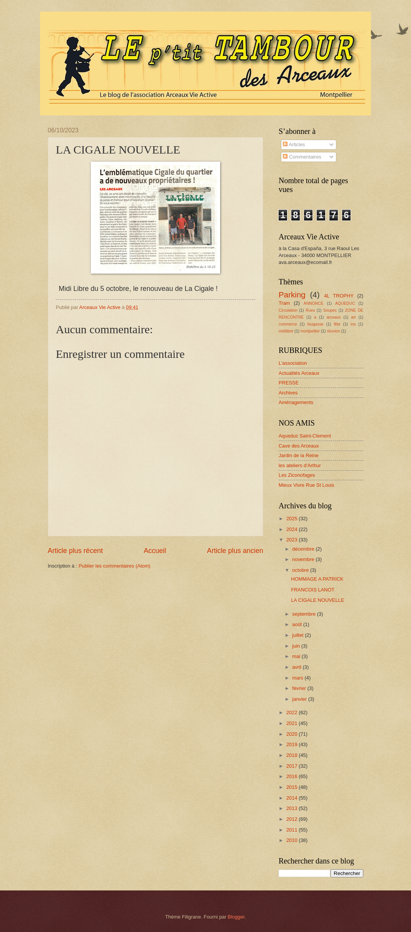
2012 (292, 819)
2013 (292, 808)
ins (353, 324)
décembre (304, 549)
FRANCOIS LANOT (312, 590)
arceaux (334, 317)
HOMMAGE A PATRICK (317, 579)
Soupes (330, 310)
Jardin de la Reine (299, 455)
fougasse (315, 324)
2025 (292, 518)
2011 (292, 830)
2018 (292, 755)
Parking (292, 294)
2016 (292, 776)
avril (297, 667)
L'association (293, 363)
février (299, 688)
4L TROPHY (339, 296)
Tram (284, 303)
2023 (292, 540)
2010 (292, 840)
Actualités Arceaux (299, 373)
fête (337, 324)
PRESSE (289, 383)
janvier (300, 699)
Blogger (236, 917)
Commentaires (302, 157)
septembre (304, 614)
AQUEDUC (345, 303)
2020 (292, 734)
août (297, 624)
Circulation (288, 310)
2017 (292, 766)
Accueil (155, 551)
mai (296, 656)
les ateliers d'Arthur (300, 465)
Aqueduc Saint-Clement (305, 436)
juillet (298, 635)
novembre (304, 559)
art (353, 317)
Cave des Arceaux (299, 446)
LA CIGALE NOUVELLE (317, 600)
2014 (292, 798)
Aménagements (296, 402)
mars (298, 678)
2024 (292, 529)
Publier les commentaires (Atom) (114, 566)
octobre (301, 570)
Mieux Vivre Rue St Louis (306, 485)
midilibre (286, 331)
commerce (288, 324)
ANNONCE (314, 303)
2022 (292, 712)
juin (296, 646)
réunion (333, 331)
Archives (288, 393)
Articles (294, 144)
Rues (310, 310)
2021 (292, 723)
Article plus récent (75, 551)
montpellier (310, 331)
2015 (292, 787)
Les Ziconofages (297, 475)
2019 (292, 744)
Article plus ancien (235, 551)
